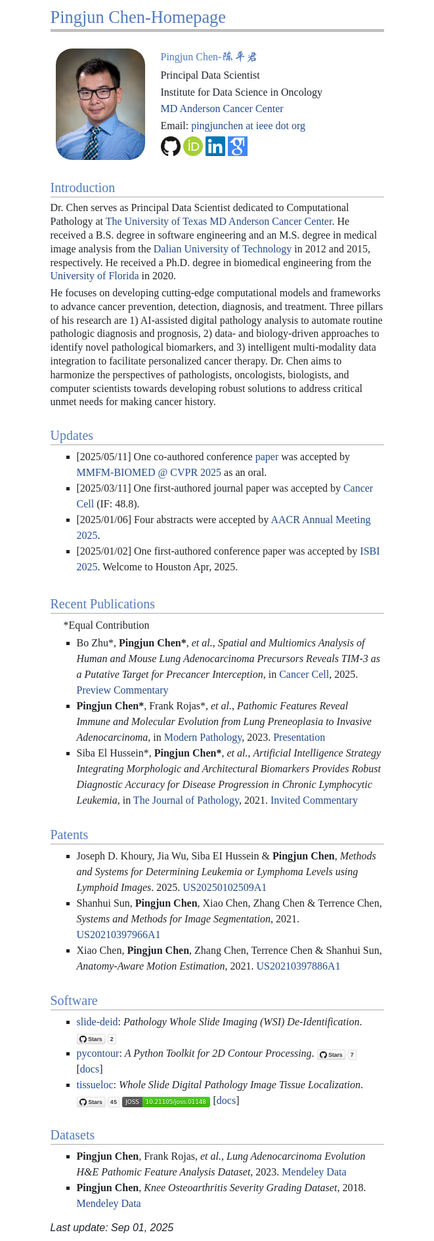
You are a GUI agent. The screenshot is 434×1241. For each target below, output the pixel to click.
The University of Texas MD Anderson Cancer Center (219, 221)
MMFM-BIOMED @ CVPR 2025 (149, 472)
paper (267, 456)
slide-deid (97, 1021)
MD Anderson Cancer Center (222, 108)
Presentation (299, 737)
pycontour (98, 1053)
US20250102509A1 (225, 887)
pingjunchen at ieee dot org (248, 125)
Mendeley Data (314, 1171)
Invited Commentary (314, 800)
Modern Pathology (203, 737)
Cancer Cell (304, 674)
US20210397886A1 (299, 966)
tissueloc (95, 1084)
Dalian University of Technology (223, 248)
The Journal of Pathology (186, 800)
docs (89, 1068)
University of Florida (95, 275)
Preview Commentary (123, 690)
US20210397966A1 (119, 934)
